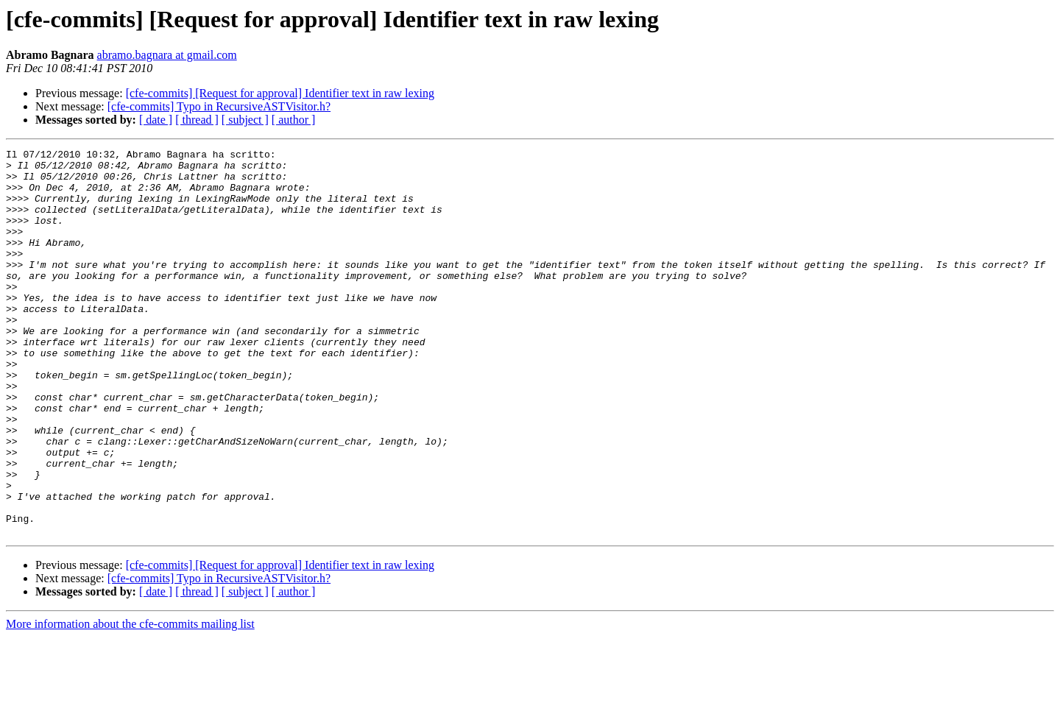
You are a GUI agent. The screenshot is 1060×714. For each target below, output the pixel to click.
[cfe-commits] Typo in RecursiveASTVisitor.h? (219, 106)
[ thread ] (197, 119)
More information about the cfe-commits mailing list (130, 701)
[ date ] (155, 119)
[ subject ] (245, 119)
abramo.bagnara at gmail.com (167, 55)
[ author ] (294, 119)
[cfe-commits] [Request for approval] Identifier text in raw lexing (280, 93)
